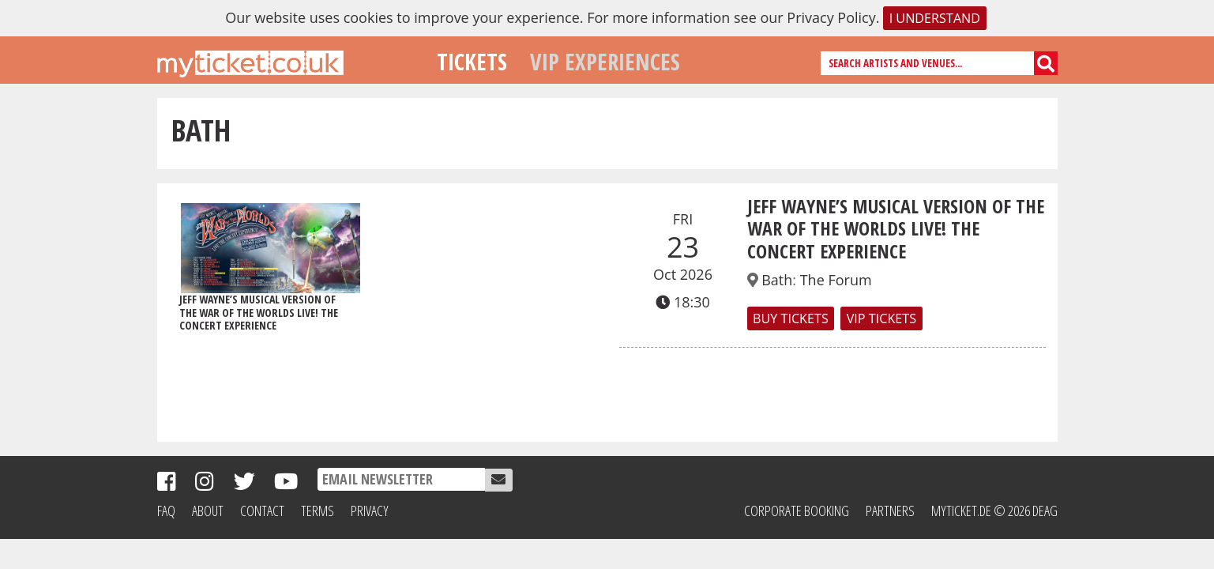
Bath (776, 279)
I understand (934, 18)
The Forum (836, 279)
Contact (262, 510)
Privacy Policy (831, 17)
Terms (317, 510)
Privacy (370, 510)
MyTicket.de (961, 510)
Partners (890, 510)
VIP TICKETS (881, 318)
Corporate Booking (796, 510)
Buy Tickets (791, 318)
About (208, 510)
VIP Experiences (605, 61)
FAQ (166, 510)
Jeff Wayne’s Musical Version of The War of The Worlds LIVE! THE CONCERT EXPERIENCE (895, 229)
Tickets (472, 61)
